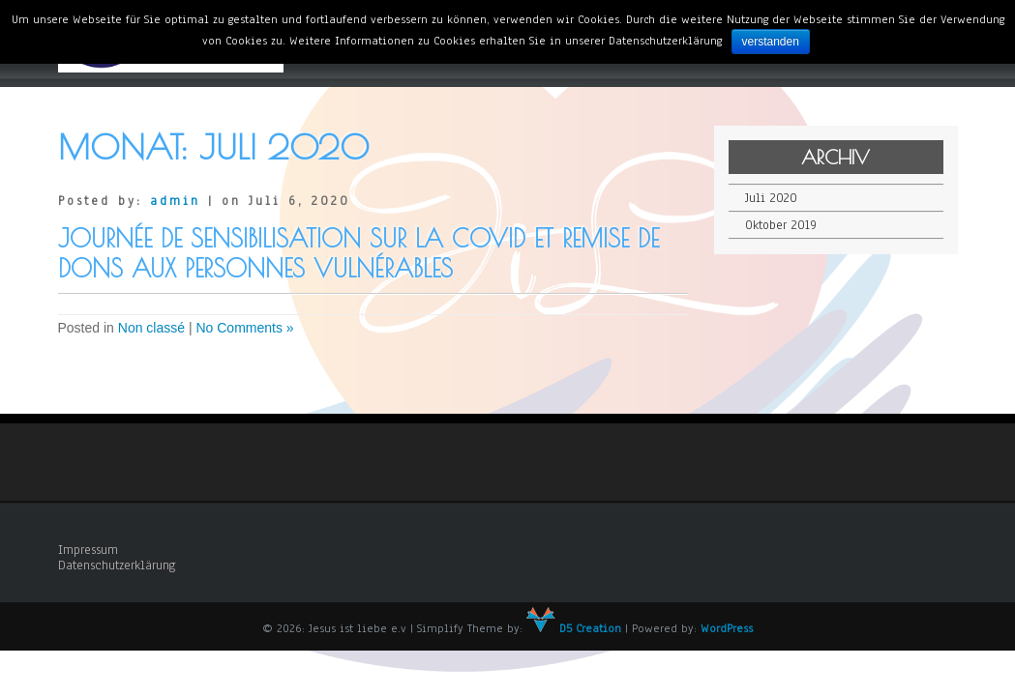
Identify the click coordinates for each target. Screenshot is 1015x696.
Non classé (151, 327)
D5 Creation (573, 628)
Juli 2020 (771, 198)
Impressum (88, 550)
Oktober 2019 (781, 225)
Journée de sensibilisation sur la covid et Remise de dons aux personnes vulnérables (358, 253)
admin (175, 201)
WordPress (727, 628)
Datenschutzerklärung (117, 565)
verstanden (770, 41)
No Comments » (244, 327)
